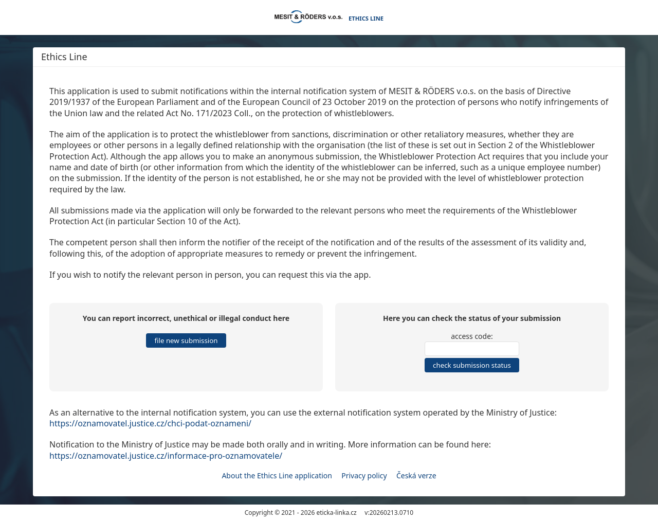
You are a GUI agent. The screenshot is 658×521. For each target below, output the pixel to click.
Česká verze (416, 475)
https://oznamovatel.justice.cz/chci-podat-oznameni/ (150, 423)
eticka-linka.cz (336, 512)
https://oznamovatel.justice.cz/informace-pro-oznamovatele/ (165, 455)
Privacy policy (364, 475)
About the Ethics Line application (277, 475)
